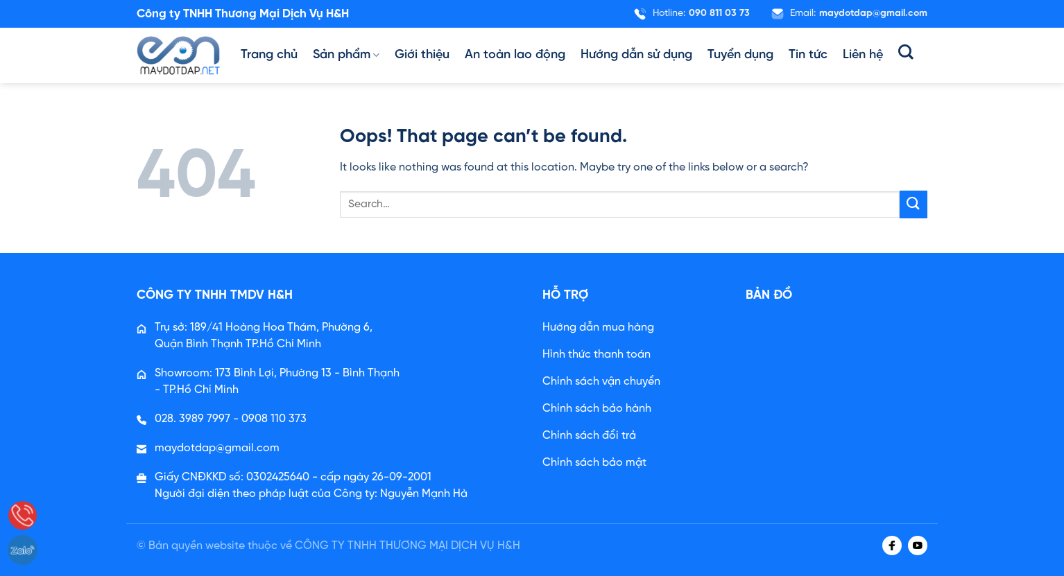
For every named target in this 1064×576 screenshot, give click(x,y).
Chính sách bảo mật (594, 463)
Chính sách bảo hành (596, 408)
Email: (849, 14)
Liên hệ (863, 55)
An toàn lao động (515, 55)
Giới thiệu (422, 55)
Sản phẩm (346, 55)
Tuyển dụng (740, 55)
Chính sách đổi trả (589, 436)
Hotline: (691, 14)
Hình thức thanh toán (596, 354)
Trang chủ (269, 55)
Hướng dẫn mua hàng (598, 327)
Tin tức (808, 55)
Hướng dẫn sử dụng (636, 55)
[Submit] (913, 204)
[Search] (905, 52)
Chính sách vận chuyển (601, 381)
